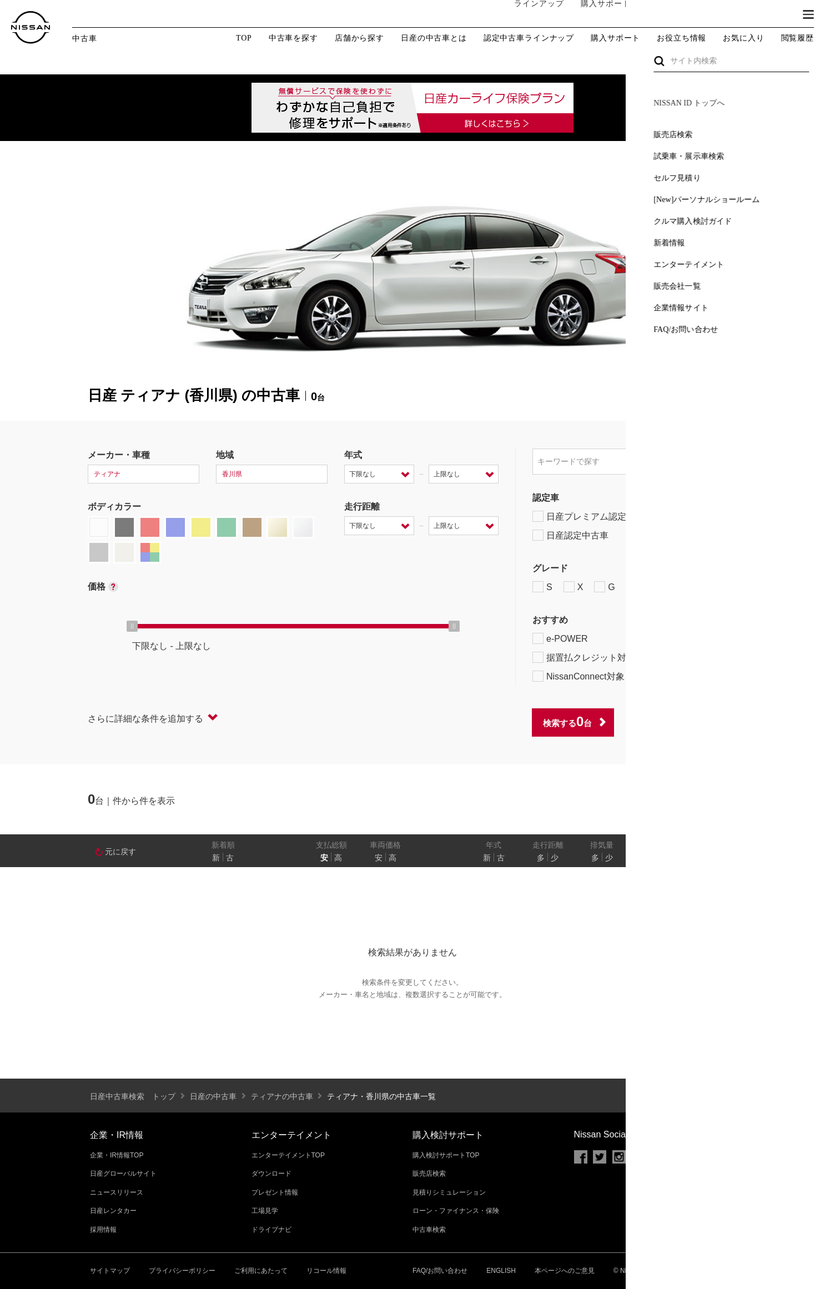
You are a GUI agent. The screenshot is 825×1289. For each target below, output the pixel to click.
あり (721, 858)
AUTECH (651, 586)
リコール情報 (326, 1271)
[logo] (30, 27)
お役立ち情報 (681, 38)
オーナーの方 (661, 15)
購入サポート (595, 15)
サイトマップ (110, 1271)
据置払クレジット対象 (590, 657)
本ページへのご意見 (565, 1271)
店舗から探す (359, 38)
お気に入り (743, 38)
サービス (719, 15)
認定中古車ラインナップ (529, 38)
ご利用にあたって (261, 1271)
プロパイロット (673, 638)
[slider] (132, 626)
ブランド (769, 15)
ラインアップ (528, 15)
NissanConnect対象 (584, 676)
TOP (244, 38)
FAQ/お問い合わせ (439, 1271)
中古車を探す (293, 38)
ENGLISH (501, 1271)
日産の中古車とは (434, 38)
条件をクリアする (701, 722)
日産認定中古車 (570, 535)
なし (699, 858)
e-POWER (560, 638)
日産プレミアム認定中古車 (592, 516)
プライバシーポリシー (182, 1271)
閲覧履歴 (797, 38)
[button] (808, 14)
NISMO (709, 586)
